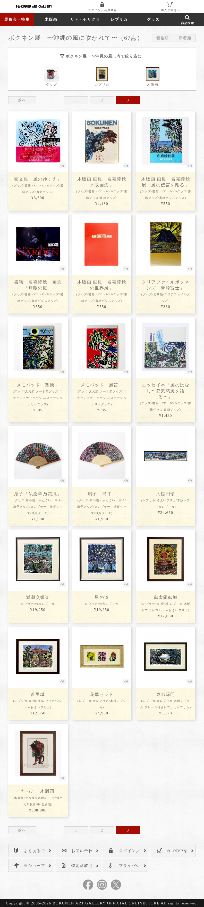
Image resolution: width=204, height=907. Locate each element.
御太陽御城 (165, 603)
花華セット (101, 700)
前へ (22, 100)
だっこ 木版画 (38, 797)
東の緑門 (165, 700)
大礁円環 (165, 500)
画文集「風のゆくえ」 (37, 185)
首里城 (38, 700)
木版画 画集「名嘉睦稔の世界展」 (101, 291)
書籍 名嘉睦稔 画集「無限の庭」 (37, 291)
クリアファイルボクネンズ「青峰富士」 (165, 291)
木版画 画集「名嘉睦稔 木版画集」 (101, 188)
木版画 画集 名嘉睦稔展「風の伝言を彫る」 (165, 188)
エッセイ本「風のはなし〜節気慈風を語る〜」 (165, 397)
